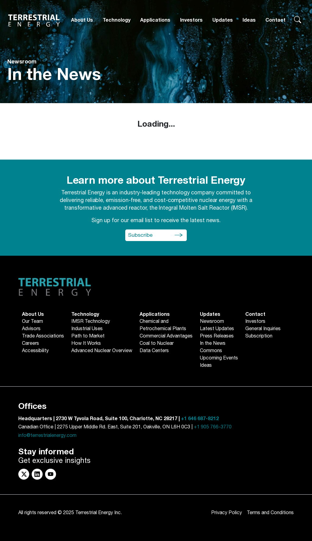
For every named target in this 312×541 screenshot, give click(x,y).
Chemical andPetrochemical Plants (163, 325)
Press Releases (217, 336)
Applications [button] (155, 20)
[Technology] (116, 20)
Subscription (258, 336)
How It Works (86, 343)
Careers (30, 343)
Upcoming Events (219, 358)
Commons (211, 351)
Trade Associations (43, 336)
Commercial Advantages (166, 336)
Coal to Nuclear (157, 343)
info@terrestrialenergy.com (47, 435)
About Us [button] (82, 20)
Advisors (31, 329)
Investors (191, 20)
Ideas (249, 20)
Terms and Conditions (270, 513)
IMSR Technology (90, 321)
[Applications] (155, 20)
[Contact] (275, 20)
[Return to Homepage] (34, 20)
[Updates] (222, 20)
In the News (212, 343)
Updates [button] (222, 20)
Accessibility (35, 351)
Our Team (32, 321)
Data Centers (154, 351)
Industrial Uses (87, 329)
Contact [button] (275, 20)
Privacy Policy (226, 513)
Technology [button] (116, 20)
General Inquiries (263, 329)
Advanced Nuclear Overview (101, 351)
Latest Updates (217, 329)
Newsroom (212, 321)
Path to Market (88, 336)
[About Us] (82, 20)
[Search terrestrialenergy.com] (297, 20)
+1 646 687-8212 (200, 419)
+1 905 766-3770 (213, 427)
